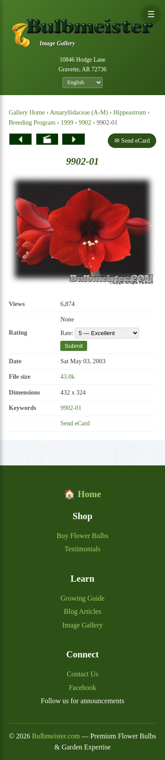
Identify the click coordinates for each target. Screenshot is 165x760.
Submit (74, 346)
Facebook (82, 687)
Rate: (99, 333)
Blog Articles (82, 611)
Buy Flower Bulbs (82, 535)
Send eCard (75, 423)
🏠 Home (82, 494)
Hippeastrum (129, 112)
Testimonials (83, 549)
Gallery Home (27, 112)
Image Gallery (82, 625)
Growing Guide (83, 598)
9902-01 (70, 407)
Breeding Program (32, 122)
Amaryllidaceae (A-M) (79, 112)
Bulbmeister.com (56, 736)
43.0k (67, 376)
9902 (85, 122)
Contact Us (83, 674)
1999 (67, 122)
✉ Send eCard (132, 140)
